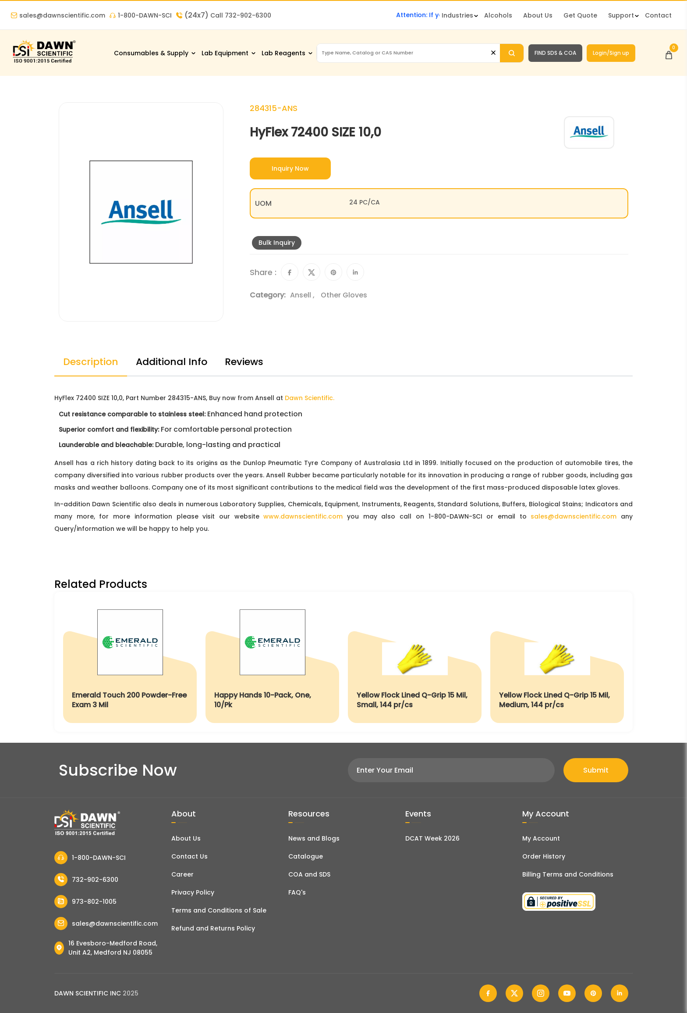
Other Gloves (344, 295)
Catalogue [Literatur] (305, 856)
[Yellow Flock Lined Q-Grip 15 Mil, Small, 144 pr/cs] (415, 662)
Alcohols (498, 15)
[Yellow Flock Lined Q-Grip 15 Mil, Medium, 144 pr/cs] (557, 662)
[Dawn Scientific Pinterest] (593, 993)
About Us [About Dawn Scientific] (537, 15)
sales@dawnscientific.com (58, 15)
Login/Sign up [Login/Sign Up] (611, 53)
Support (621, 15)
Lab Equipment (225, 53)
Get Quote (580, 15)
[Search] (511, 53)
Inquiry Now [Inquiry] (290, 168)
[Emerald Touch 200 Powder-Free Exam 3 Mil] (130, 662)
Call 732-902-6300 (223, 15)
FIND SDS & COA (555, 53)
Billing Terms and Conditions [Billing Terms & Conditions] (567, 874)
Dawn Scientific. (309, 398)
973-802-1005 (85, 901)
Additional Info (171, 362)
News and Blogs (314, 838)
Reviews (244, 362)
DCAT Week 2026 (432, 838)
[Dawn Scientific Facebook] (488, 993)
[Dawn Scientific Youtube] (567, 993)
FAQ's (297, 892)
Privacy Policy (192, 892)
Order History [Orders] (543, 856)
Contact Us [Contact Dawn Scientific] (189, 856)
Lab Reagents (283, 53)
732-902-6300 (86, 879)
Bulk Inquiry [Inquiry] (277, 242)
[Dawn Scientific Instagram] (540, 993)
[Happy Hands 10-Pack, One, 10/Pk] (272, 662)
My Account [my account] (541, 838)
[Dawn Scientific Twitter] (514, 993)
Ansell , (303, 295)
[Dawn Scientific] (44, 62)
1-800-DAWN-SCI (141, 15)
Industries (457, 15)
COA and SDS (309, 874)
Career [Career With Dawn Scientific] (182, 874)
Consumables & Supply (151, 53)
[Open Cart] (669, 52)
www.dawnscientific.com (303, 516)
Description (90, 362)
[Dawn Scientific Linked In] (619, 993)
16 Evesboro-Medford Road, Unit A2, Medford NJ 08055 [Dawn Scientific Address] (105, 948)
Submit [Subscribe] (596, 770)
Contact (658, 15)
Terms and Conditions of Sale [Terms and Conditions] (218, 910)
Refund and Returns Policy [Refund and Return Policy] (213, 928)
